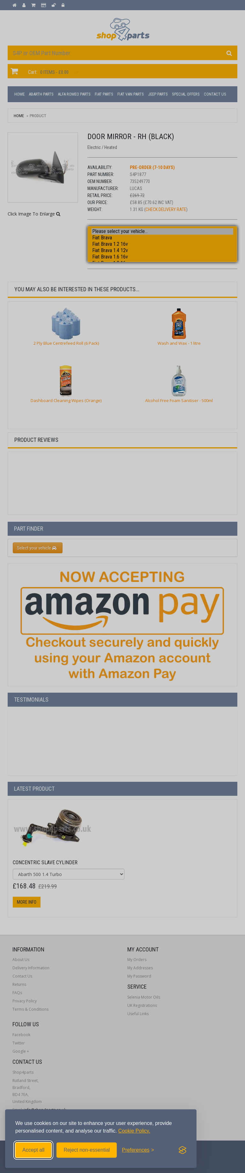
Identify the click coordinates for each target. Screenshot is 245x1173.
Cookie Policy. (134, 1131)
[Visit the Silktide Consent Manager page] (182, 1150)
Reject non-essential (86, 1150)
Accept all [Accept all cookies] (33, 1150)
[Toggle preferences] (138, 1150)
